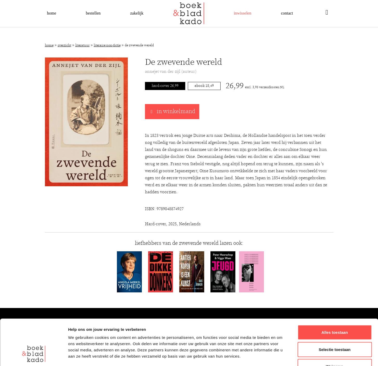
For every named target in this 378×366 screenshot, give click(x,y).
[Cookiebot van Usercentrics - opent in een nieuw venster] (33, 356)
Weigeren (334, 327)
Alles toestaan (334, 293)
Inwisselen (242, 13)
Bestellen (93, 13)
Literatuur (82, 45)
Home (51, 13)
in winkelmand (172, 111)
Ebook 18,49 (204, 86)
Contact (287, 13)
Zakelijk (136, 13)
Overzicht (64, 45)
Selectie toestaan (335, 310)
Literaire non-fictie (107, 45)
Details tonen (280, 356)
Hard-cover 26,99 (165, 86)
